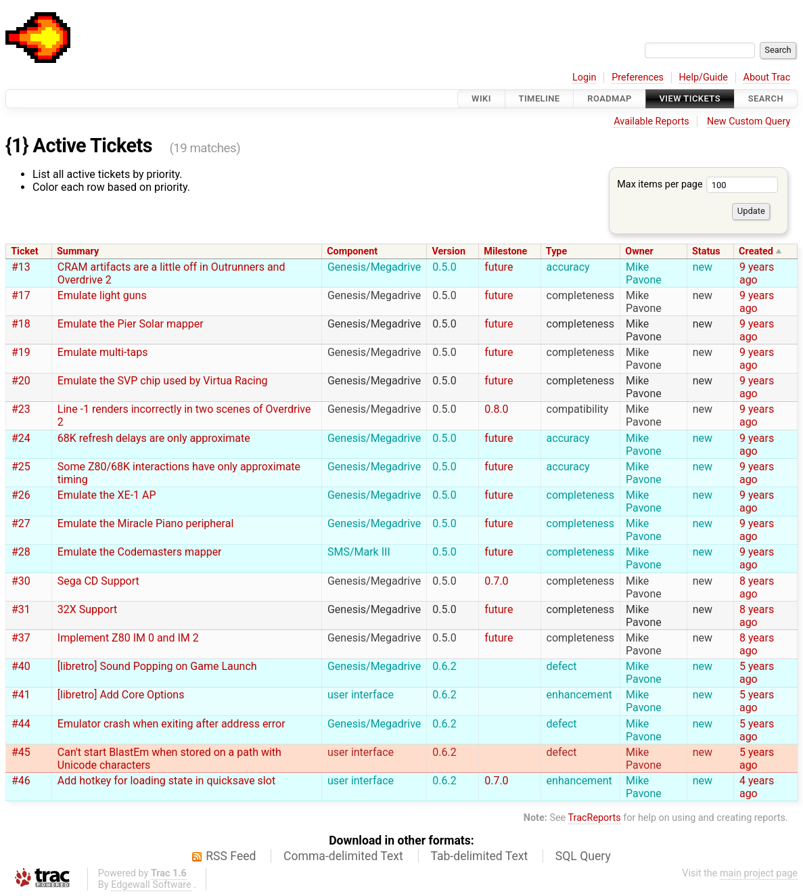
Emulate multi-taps (103, 352)
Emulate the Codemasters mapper (140, 551)
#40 (21, 666)
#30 (21, 581)
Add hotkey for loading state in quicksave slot (166, 780)
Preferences (638, 77)
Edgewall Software (151, 885)
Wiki (481, 98)
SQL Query (583, 856)
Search (765, 98)
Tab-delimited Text (479, 856)
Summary (78, 251)
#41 (21, 694)
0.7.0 (496, 581)
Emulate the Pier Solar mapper (131, 323)
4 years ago (756, 787)
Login (584, 77)
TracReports (594, 818)
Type (556, 251)
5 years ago (756, 673)
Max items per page (697, 184)
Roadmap (609, 98)
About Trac (767, 77)
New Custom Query (748, 121)
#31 (21, 609)
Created (756, 251)
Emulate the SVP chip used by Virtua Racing (163, 380)
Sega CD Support (98, 581)
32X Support (87, 609)
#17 (21, 295)
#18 (21, 323)
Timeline (539, 98)
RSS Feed (231, 856)
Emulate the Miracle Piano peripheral (146, 523)
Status (706, 251)
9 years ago (756, 273)
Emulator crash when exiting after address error (171, 723)
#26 (21, 495)
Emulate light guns (102, 295)
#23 (21, 409)
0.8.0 (496, 409)
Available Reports (651, 121)
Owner (639, 251)
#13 (21, 267)
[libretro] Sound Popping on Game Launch (157, 666)
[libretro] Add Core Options (121, 694)
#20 (21, 380)
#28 (21, 551)
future (498, 267)
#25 (21, 466)
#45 (21, 752)
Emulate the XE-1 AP (107, 495)
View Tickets (690, 98)
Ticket (24, 251)
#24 (21, 438)
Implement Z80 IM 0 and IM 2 (128, 637)
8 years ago (756, 587)
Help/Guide (703, 77)
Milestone (505, 251)
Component (352, 251)
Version (448, 251)
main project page (759, 873)
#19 (21, 352)
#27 (21, 523)
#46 (21, 780)
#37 (21, 637)
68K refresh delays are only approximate (154, 438)
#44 (21, 723)
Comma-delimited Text (343, 856)
